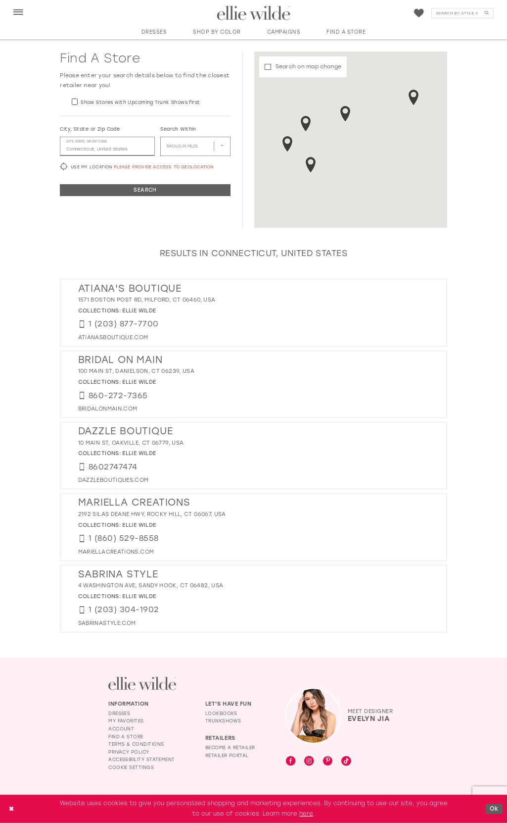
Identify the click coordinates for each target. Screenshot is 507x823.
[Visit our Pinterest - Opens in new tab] (328, 762)
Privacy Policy (128, 752)
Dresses (119, 713)
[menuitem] (18, 12)
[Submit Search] (486, 13)
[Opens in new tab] (113, 337)
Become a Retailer (230, 747)
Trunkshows (223, 720)
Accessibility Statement (141, 759)
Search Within (178, 129)
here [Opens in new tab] (306, 813)
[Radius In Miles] (195, 146)
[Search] (462, 13)
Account (121, 728)
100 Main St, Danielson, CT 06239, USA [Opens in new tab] (136, 371)
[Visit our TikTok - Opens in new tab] (346, 762)
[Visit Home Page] (253, 13)
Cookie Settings (131, 767)
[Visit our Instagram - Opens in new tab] (309, 762)
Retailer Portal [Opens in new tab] (227, 755)
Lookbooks (221, 713)
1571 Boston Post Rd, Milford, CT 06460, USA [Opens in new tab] (147, 300)
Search (145, 190)
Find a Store (125, 736)
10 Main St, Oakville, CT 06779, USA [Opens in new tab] (131, 443)
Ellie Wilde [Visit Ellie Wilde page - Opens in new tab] (139, 311)
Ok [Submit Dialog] (494, 808)
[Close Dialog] (11, 809)
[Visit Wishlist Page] (419, 13)
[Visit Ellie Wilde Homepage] (142, 683)
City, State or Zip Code (90, 129)
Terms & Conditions (136, 744)
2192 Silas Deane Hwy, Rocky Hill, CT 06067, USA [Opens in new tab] (152, 514)
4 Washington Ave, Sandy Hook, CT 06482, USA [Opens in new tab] (151, 585)
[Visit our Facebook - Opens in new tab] (290, 762)
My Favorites (126, 720)
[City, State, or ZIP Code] (107, 146)
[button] (19, 13)
